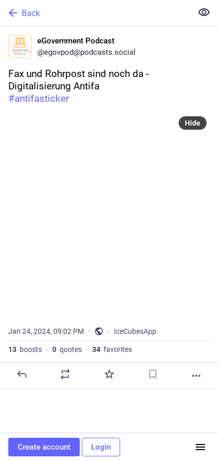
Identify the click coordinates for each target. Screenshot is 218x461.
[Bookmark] (153, 374)
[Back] (95, 13)
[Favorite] (109, 374)
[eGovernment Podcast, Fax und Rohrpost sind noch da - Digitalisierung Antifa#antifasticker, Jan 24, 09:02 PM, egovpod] (109, 207)
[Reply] (22, 374)
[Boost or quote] (65, 374)
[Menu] (200, 447)
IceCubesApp (135, 331)
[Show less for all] (204, 12)
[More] (196, 376)
